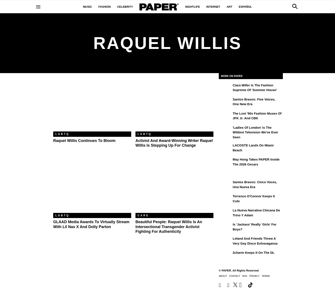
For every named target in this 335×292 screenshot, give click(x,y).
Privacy (254, 276)
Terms (266, 276)
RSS (244, 276)
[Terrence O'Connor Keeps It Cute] (225, 199)
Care (143, 215)
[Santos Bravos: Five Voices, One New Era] (225, 102)
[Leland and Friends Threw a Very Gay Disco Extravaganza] (225, 241)
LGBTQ (62, 134)
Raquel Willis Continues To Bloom (84, 141)
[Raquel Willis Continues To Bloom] (92, 105)
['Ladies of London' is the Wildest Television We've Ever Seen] (225, 130)
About (223, 276)
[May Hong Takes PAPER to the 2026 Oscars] (225, 162)
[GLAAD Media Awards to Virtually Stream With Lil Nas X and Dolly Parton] (92, 187)
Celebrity (125, 6)
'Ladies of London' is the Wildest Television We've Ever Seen (255, 132)
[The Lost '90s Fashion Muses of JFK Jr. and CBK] (225, 116)
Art (229, 6)
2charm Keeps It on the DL (254, 252)
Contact (234, 276)
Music (87, 6)
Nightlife (192, 6)
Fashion (104, 6)
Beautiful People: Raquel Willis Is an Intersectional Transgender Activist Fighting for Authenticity (168, 227)
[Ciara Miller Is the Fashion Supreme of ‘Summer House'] (225, 88)
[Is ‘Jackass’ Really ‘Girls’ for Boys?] (225, 227)
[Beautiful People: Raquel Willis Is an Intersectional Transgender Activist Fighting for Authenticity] (174, 187)
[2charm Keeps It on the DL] (225, 255)
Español (245, 6)
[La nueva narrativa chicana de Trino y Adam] (225, 213)
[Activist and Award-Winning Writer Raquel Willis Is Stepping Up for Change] (174, 105)
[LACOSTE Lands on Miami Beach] (225, 148)
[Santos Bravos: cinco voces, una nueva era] (225, 185)
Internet (213, 6)
